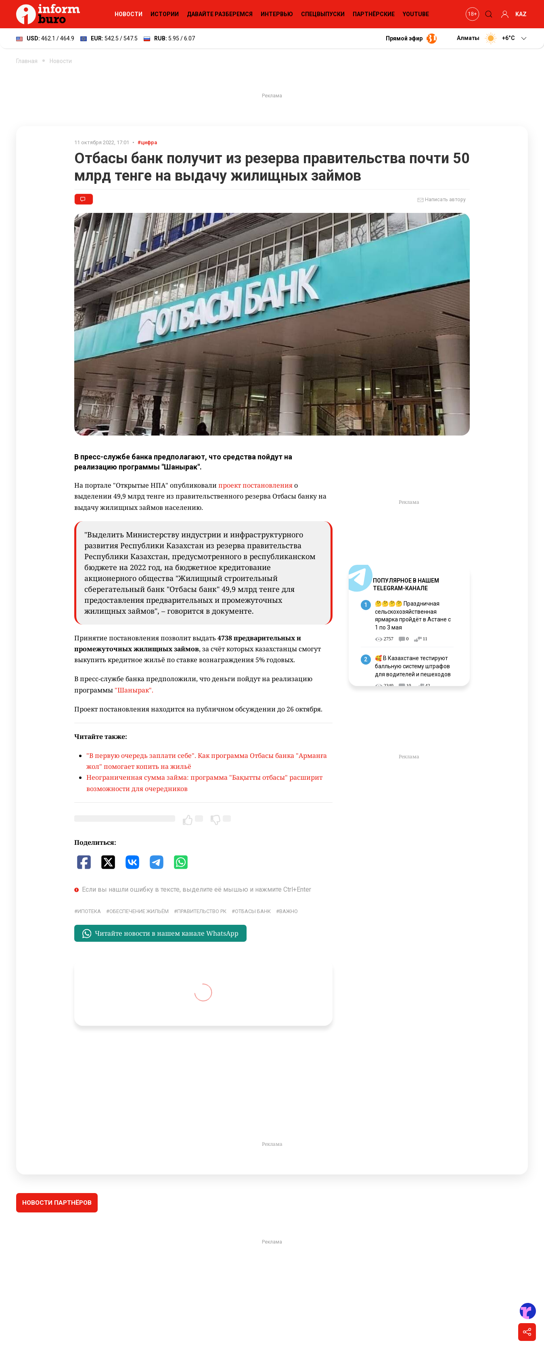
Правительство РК (201, 911)
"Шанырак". (135, 690)
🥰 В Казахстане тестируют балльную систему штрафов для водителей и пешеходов (413, 666)
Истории (165, 14)
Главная (27, 61)
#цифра (147, 142)
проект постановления (256, 485)
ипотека (89, 911)
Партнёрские (374, 14)
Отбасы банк (253, 911)
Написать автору (441, 200)
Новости (128, 14)
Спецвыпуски (323, 14)
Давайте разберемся (220, 14)
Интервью (277, 14)
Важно (288, 911)
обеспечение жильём (139, 911)
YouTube (416, 14)
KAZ (521, 14)
